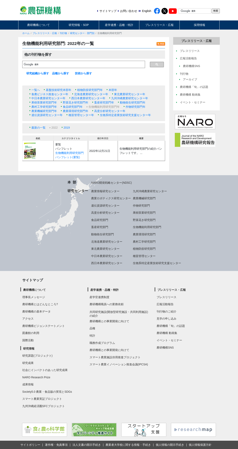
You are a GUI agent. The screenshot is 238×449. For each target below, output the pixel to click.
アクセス (28, 318)
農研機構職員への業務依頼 (107, 304)
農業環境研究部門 (144, 234)
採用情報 (199, 25)
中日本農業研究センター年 (48, 98)
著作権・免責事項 (56, 444)
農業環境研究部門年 (75, 111)
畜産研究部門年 (104, 102)
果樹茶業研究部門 (144, 212)
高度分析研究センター (105, 212)
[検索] (84, 64)
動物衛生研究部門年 (132, 102)
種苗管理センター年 (81, 115)
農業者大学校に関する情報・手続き (128, 444)
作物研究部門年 (135, 106)
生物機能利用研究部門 (147, 227)
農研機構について (38, 25)
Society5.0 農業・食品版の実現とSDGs (47, 391)
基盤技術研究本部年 (58, 90)
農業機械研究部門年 (44, 111)
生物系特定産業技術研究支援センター (157, 263)
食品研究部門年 (73, 106)
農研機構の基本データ (36, 311)
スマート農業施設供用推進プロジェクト (115, 357)
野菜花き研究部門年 (75, 102)
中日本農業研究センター (106, 256)
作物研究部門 (141, 205)
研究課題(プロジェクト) (37, 355)
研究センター (77, 191)
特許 (92, 335)
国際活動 (28, 340)
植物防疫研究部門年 (90, 90)
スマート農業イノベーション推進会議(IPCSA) (119, 364)
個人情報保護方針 (200, 444)
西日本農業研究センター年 (88, 98)
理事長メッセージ (33, 297)
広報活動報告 (165, 304)
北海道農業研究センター (106, 241)
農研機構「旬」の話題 (171, 325)
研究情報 (28, 348)
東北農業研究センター (105, 248)
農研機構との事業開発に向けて (109, 321)
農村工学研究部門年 (44, 106)
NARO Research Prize (36, 377)
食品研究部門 (99, 220)
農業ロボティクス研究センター (111, 198)
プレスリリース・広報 (159, 25)
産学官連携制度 (99, 297)
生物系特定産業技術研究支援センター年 (125, 115)
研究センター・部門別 (82, 33)
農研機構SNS (165, 347)
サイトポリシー (30, 444)
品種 (92, 328)
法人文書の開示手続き (87, 444)
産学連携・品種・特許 (119, 25)
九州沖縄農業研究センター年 (129, 98)
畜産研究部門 (99, 227)
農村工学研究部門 (144, 241)
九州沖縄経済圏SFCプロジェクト (43, 406)
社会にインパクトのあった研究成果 (45, 370)
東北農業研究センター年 (129, 94)
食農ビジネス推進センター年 (49, 94)
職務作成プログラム (102, 342)
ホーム (26, 33)
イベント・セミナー (169, 340)
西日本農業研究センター (106, 263)
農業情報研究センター (105, 191)
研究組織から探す (37, 73)
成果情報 (28, 384)
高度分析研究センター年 (109, 111)
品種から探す (60, 73)
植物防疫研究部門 (144, 248)
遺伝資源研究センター (105, 205)
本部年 (113, 90)
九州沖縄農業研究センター (150, 191)
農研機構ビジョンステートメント (43, 325)
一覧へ (35, 90)
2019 (67, 127)
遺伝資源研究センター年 (47, 115)
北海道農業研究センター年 (91, 94)
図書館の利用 (30, 333)
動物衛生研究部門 (102, 234)
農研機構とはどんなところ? (40, 304)
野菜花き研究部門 (144, 220)
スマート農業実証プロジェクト (42, 398)
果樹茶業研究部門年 (44, 102)
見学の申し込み (166, 318)
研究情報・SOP (79, 25)
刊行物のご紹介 (166, 311)
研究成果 (28, 363)
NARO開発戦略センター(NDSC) (111, 182)
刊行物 (63, 33)
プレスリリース (166, 297)
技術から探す (83, 73)
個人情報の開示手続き (170, 444)
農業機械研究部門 (144, 198)
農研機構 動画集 (167, 333)
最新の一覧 (38, 127)
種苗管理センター (144, 256)
